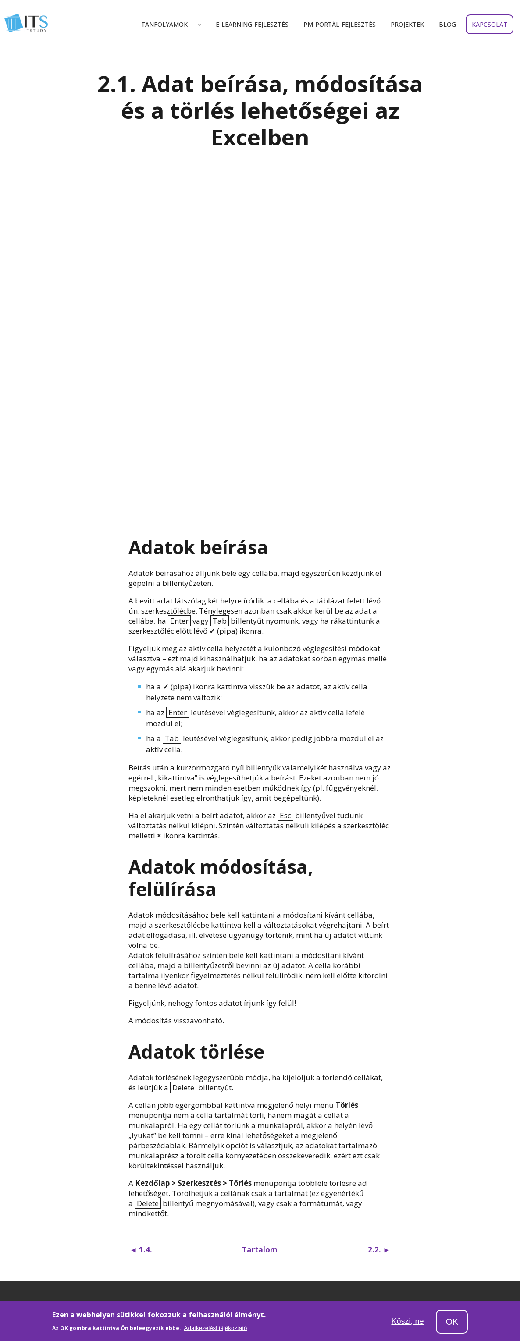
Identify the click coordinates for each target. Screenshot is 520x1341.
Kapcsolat (489, 24)
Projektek (407, 24)
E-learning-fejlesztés (252, 24)
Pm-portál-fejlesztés (339, 24)
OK (451, 1325)
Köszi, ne (407, 1324)
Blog (447, 24)
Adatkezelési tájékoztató (215, 1332)
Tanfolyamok (164, 24)
